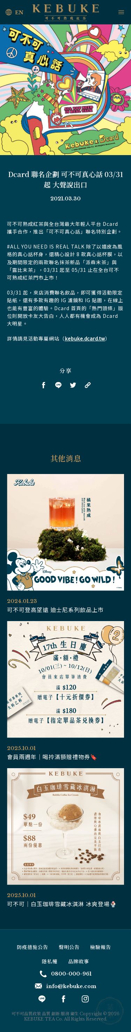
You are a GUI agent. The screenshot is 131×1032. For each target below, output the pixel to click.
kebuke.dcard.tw (85, 338)
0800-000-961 (66, 973)
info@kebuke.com (65, 986)
